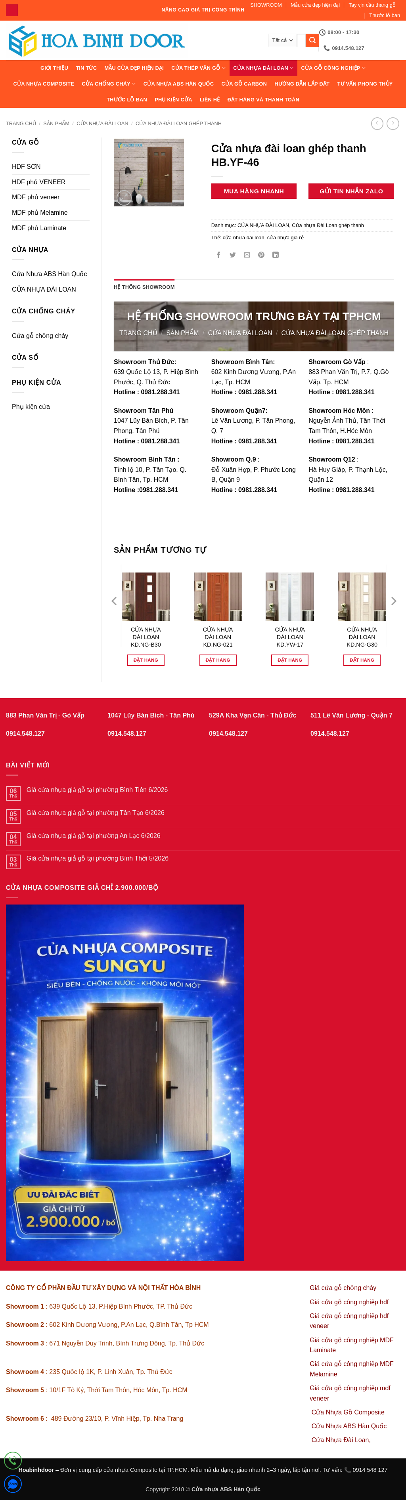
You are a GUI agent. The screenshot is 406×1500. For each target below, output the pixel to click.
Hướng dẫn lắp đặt (301, 84)
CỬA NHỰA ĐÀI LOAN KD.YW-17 (290, 636)
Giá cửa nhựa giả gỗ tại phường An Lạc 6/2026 (94, 835)
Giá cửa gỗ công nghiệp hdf (349, 1302)
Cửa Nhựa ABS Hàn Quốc (179, 84)
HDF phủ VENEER (38, 182)
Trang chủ (21, 123)
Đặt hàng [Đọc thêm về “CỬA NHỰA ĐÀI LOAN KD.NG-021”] (218, 660)
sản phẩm (56, 123)
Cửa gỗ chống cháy (40, 335)
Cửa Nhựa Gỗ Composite (349, 1412)
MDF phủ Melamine (40, 212)
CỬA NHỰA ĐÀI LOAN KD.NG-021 (218, 636)
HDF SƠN (26, 166)
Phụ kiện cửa (173, 100)
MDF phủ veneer (35, 197)
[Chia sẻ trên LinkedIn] (275, 255)
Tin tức (86, 68)
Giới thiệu (54, 68)
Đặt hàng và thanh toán (263, 100)
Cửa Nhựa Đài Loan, (341, 1440)
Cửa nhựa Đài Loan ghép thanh (179, 123)
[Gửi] (312, 40)
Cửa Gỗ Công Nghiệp (333, 68)
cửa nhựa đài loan (243, 237)
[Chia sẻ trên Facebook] (218, 255)
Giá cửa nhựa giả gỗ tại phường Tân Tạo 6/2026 (96, 812)
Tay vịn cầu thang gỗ (372, 5)
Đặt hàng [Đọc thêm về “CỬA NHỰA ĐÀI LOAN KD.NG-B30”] (146, 660)
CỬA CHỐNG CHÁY (109, 84)
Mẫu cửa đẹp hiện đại (315, 5)
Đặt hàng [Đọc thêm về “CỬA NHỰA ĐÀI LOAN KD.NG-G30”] (362, 660)
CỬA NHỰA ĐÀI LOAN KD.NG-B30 (146, 636)
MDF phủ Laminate (39, 228)
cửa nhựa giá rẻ (285, 237)
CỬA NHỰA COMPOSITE (43, 84)
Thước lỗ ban (384, 15)
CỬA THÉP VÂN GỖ (198, 68)
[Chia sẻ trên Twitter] (232, 255)
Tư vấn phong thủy (365, 84)
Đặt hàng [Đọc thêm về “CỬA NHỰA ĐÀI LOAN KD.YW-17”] (290, 660)
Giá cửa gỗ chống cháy (343, 1287)
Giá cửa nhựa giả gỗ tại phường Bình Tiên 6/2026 (97, 789)
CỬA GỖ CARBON (244, 84)
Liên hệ (210, 100)
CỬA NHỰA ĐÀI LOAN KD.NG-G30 (362, 636)
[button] (124, 198)
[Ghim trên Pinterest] (261, 255)
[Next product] (377, 123)
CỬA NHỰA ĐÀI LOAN (263, 68)
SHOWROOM (266, 5)
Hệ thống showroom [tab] (144, 287)
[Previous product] (393, 123)
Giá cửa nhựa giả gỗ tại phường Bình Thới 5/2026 (98, 858)
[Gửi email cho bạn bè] (246, 255)
